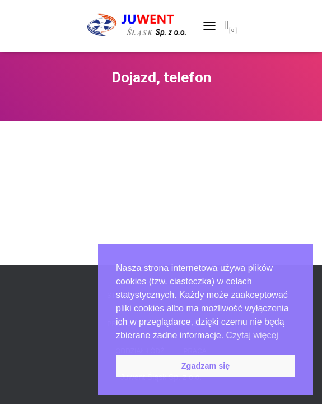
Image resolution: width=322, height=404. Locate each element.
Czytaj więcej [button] (252, 335)
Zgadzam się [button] (205, 365)
